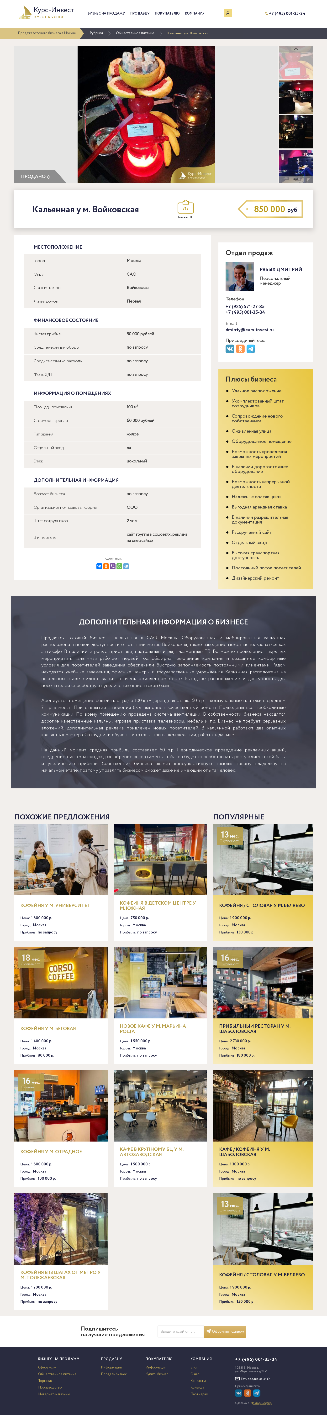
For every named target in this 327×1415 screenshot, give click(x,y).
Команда (197, 1387)
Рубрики (96, 33)
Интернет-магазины (54, 1394)
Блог (194, 1367)
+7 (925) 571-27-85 (245, 306)
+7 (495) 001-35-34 (287, 14)
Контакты (198, 1380)
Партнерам (199, 1394)
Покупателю (167, 13)
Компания (195, 13)
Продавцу (140, 13)
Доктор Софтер (261, 1403)
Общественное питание (135, 33)
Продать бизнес (114, 1374)
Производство (50, 1387)
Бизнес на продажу (106, 13)
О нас (194, 1374)
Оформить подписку (225, 1331)
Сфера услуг (47, 1367)
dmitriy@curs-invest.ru (250, 329)
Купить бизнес (157, 1374)
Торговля (45, 1380)
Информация (111, 1367)
